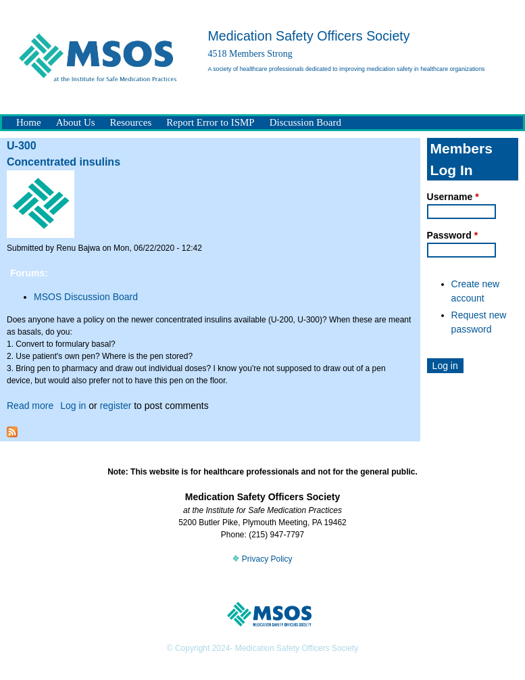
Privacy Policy (262, 559)
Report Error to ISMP (210, 122)
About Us (75, 122)
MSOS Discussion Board (86, 296)
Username (453, 196)
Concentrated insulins (63, 162)
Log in (73, 405)
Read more (30, 405)
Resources (131, 122)
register (116, 405)
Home (28, 122)
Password (452, 235)
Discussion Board (305, 122)
